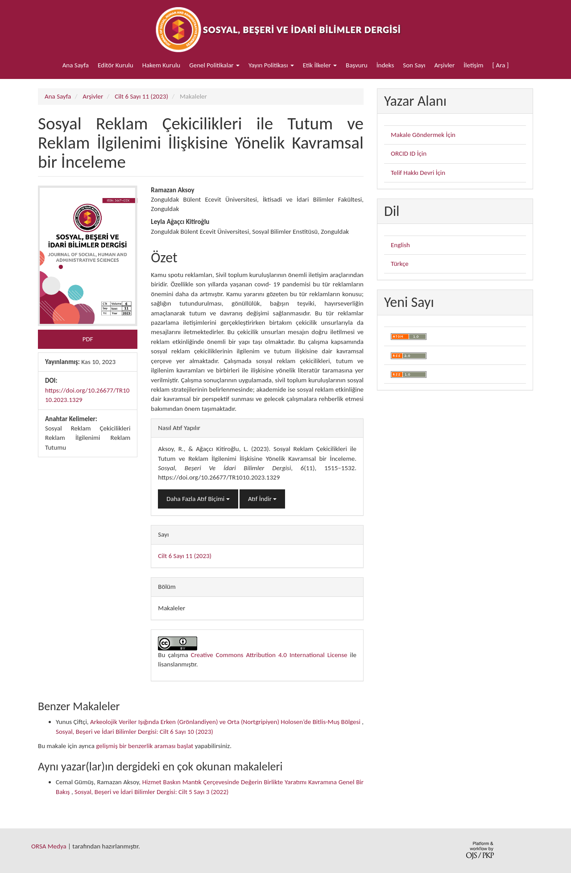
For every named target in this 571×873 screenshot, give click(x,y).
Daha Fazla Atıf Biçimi (197, 499)
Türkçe (400, 264)
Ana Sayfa (75, 65)
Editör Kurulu (115, 65)
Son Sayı (414, 65)
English (400, 245)
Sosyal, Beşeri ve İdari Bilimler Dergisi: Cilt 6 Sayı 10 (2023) (134, 732)
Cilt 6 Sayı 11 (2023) (141, 96)
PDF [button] (88, 339)
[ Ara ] (500, 65)
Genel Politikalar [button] (214, 65)
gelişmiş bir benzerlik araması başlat (144, 746)
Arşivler (444, 65)
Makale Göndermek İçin (423, 135)
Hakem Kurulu (161, 65)
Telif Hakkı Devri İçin (418, 173)
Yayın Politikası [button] (271, 65)
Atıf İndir (262, 499)
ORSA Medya (48, 846)
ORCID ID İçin (408, 153)
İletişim (473, 65)
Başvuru (357, 65)
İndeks (385, 65)
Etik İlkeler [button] (320, 65)
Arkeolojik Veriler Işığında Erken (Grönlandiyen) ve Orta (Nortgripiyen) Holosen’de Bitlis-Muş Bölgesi (226, 722)
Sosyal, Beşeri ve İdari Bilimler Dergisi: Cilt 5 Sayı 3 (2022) (151, 792)
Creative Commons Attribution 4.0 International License (269, 655)
